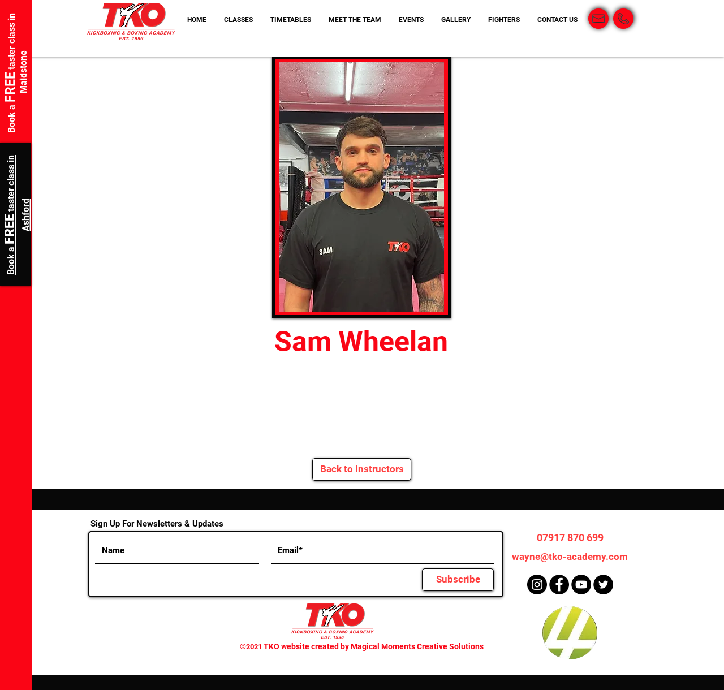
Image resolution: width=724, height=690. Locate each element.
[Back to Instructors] (361, 469)
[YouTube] (581, 584)
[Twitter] (603, 584)
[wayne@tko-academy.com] (570, 557)
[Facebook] (559, 584)
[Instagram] (537, 584)
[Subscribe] (458, 579)
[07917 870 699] (570, 538)
